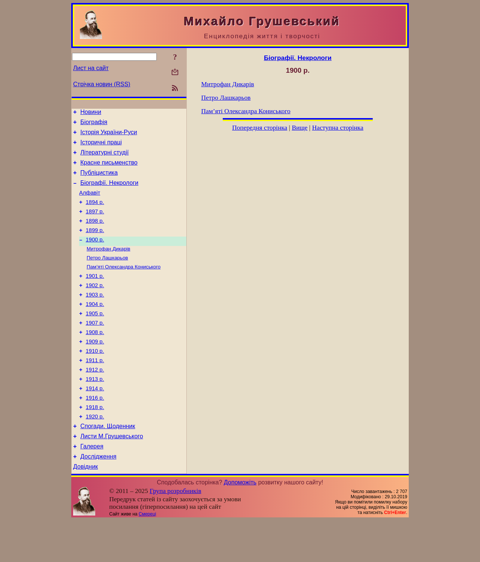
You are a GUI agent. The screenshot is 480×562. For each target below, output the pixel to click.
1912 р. (95, 400)
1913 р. (95, 411)
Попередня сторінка (259, 127)
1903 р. (95, 316)
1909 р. (95, 369)
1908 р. (95, 358)
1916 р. (95, 432)
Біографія (93, 124)
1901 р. (95, 295)
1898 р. (95, 234)
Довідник (85, 508)
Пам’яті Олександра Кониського (123, 285)
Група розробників (175, 532)
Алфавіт (89, 203)
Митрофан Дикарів (108, 265)
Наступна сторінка (337, 127)
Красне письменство (109, 169)
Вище (300, 127)
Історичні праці (101, 147)
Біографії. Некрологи (109, 192)
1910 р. (95, 379)
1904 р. (95, 327)
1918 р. (95, 442)
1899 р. (95, 245)
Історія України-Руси (108, 135)
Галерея (91, 486)
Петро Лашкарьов (107, 275)
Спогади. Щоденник (107, 463)
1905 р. (95, 337)
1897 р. (95, 224)
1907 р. (95, 348)
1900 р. (95, 255)
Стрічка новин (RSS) (101, 84)
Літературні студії (104, 158)
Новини (90, 113)
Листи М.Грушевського (111, 474)
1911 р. (95, 390)
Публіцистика (99, 180)
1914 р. (95, 421)
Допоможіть (240, 524)
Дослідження (98, 497)
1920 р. (95, 453)
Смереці (147, 555)
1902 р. (95, 306)
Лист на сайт (91, 68)
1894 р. (95, 213)
